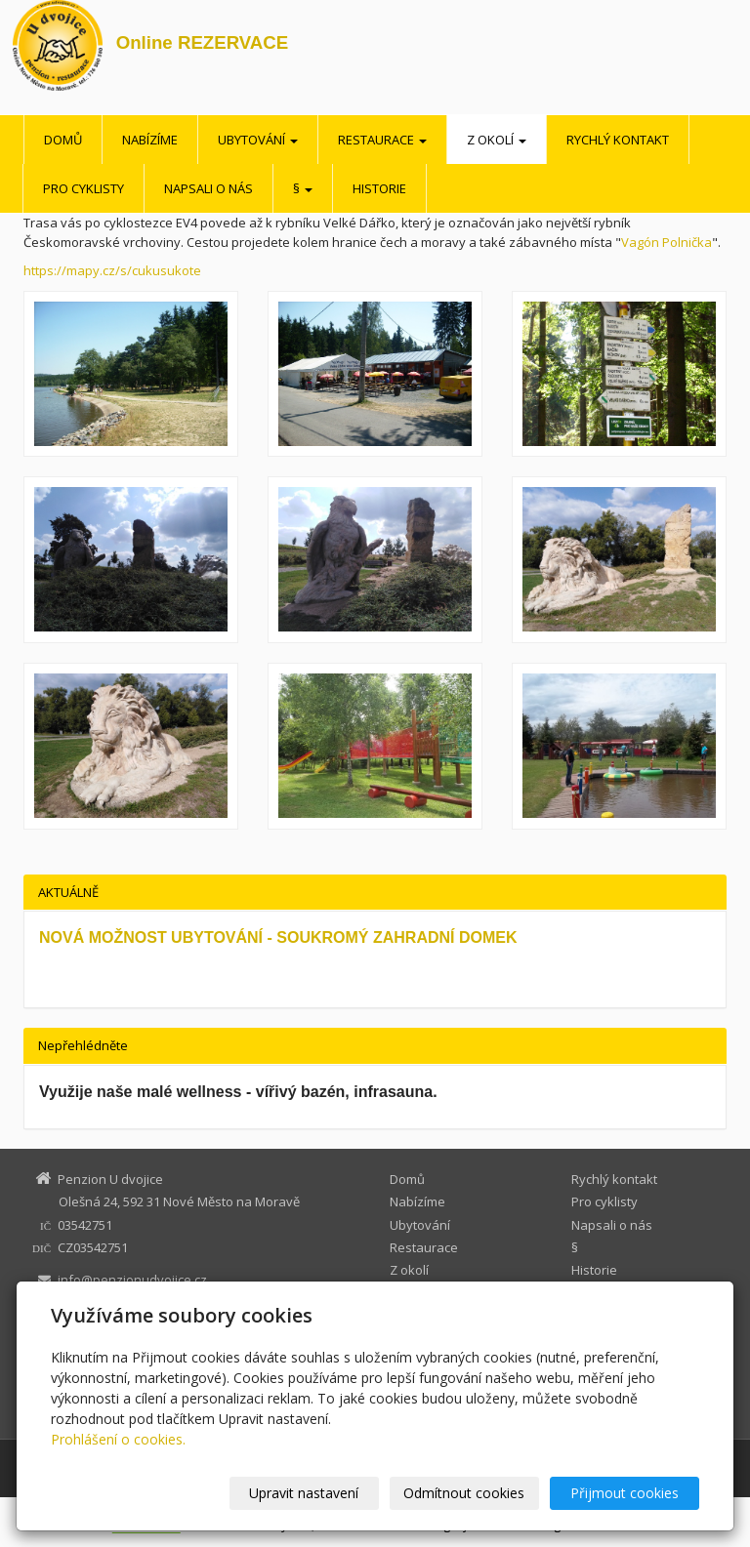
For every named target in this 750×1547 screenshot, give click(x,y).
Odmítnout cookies (463, 1493)
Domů (63, 139)
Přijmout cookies (624, 1493)
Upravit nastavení (303, 1493)
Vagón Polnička (666, 242)
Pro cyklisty (83, 188)
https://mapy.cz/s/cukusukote (112, 270)
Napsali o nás (208, 188)
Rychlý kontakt (617, 139)
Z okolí (496, 139)
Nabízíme (150, 139)
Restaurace (382, 139)
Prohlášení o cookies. (118, 1439)
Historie (379, 188)
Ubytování (258, 139)
